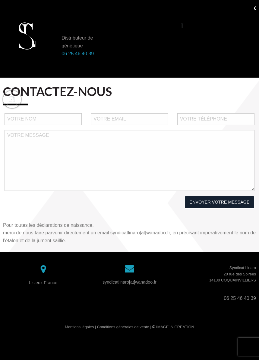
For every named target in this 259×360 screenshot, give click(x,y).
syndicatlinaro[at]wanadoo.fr (129, 282)
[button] (182, 26)
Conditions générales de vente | (124, 327)
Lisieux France (43, 282)
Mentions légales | (81, 327)
